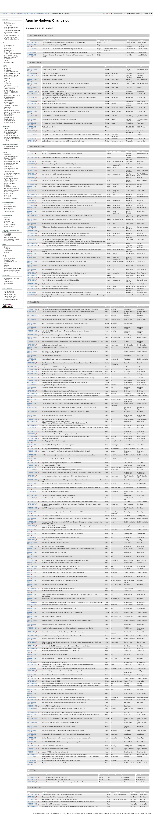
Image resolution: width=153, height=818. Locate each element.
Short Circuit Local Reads (12, 95)
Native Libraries (8, 47)
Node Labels (8, 166)
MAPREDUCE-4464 (32, 223)
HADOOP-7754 (32, 794)
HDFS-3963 (31, 434)
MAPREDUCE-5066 (32, 702)
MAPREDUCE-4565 (32, 197)
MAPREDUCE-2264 (32, 605)
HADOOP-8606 (32, 380)
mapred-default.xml (10, 296)
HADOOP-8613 (32, 382)
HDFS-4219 (31, 101)
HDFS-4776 (31, 131)
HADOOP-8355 (32, 315)
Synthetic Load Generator (12, 112)
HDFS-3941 (31, 97)
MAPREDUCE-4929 (32, 591)
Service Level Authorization (12, 53)
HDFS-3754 (31, 391)
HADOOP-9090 (32, 103)
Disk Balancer (8, 115)
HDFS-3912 (31, 797)
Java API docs (8, 281)
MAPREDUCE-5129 (32, 127)
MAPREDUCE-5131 (32, 694)
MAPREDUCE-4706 (32, 455)
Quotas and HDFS (9, 88)
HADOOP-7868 (32, 335)
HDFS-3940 (31, 292)
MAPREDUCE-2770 (32, 220)
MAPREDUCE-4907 (32, 262)
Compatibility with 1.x (10, 132)
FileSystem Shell (9, 29)
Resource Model (9, 165)
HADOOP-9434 (32, 277)
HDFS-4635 (31, 280)
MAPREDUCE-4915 (32, 557)
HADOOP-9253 (32, 284)
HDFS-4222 (31, 642)
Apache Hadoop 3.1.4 (46, 13)
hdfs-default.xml (9, 293)
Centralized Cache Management (9, 98)
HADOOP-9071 (32, 288)
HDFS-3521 (31, 174)
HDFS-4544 (31, 671)
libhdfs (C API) (8, 90)
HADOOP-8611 (32, 393)
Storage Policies (9, 109)
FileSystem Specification (11, 39)
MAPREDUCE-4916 (32, 549)
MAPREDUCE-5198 (32, 734)
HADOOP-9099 (32, 683)
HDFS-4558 (31, 681)
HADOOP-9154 (32, 636)
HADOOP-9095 (32, 508)
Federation (7, 78)
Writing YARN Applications (12, 173)
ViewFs (6, 80)
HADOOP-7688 (32, 215)
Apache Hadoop (118, 13)
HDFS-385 (30, 154)
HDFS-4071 (31, 799)
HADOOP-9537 (32, 746)
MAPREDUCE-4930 (32, 573)
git (109, 13)
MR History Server (9, 148)
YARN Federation (9, 192)
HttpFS (6, 93)
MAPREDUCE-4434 (32, 621)
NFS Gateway (8, 100)
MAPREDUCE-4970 (32, 624)
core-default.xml (9, 291)
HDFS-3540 (31, 476)
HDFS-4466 (31, 632)
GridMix (6, 265)
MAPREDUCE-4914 (32, 553)
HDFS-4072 (31, 470)
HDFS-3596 (31, 180)
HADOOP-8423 (32, 374)
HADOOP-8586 (32, 367)
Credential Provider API (11, 57)
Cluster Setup (8, 25)
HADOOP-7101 (32, 309)
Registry (6, 185)
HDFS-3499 (31, 760)
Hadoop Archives (9, 260)
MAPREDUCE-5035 (32, 655)
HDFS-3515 (31, 73)
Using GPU (7, 195)
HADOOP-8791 (32, 448)
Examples (7, 248)
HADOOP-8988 (32, 91)
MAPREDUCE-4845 (32, 254)
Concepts (7, 221)
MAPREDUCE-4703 (32, 250)
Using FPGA (8, 197)
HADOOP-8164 (32, 42)
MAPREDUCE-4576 (32, 416)
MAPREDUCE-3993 (32, 359)
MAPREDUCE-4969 (32, 609)
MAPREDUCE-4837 (32, 269)
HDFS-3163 (31, 168)
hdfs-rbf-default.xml (10, 294)
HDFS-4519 (31, 668)
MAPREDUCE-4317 (32, 348)
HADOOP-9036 (32, 501)
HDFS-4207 (31, 504)
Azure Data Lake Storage (12, 239)
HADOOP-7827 (32, 465)
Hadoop (13, 13)
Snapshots (7, 82)
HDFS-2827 (31, 311)
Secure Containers (9, 183)
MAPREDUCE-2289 (32, 338)
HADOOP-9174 (32, 777)
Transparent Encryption (11, 105)
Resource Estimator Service (12, 268)
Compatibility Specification (12, 30)
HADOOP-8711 (32, 194)
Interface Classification (11, 37)
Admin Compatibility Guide (12, 35)
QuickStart (7, 219)
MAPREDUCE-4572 (32, 404)
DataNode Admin (9, 119)
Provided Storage (9, 122)
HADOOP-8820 (32, 93)
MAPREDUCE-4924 (32, 577)
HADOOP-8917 (32, 648)
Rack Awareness (9, 50)
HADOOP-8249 (32, 341)
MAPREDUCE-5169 (32, 715)
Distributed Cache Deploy (12, 137)
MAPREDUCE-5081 (32, 119)
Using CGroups (8, 181)
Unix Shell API (8, 283)
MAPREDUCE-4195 (32, 324)
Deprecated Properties (11, 299)
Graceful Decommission (11, 188)
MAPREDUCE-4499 (32, 212)
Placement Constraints (11, 198)
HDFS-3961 (31, 427)
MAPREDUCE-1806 (32, 484)
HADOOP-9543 (32, 748)
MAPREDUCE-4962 (32, 599)
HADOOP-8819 (32, 421)
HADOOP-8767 (32, 419)
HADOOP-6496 (32, 463)
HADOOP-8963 (32, 495)
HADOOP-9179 (32, 546)
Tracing (6, 60)
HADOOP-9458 (32, 718)
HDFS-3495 (31, 141)
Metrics (6, 285)
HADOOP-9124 (32, 628)
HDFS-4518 (31, 662)
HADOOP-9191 (32, 566)
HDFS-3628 (31, 363)
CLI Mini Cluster (9, 45)
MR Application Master (11, 146)
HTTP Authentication (10, 55)
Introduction (7, 205)
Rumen (6, 267)
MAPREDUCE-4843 (32, 613)
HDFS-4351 (31, 560)
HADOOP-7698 (32, 438)
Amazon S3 (7, 235)
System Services (9, 226)
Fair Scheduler (8, 159)
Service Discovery (9, 224)
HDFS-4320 (31, 257)
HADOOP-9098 (32, 516)
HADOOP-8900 (32, 480)
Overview (7, 22)
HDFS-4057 (31, 233)
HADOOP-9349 (32, 664)
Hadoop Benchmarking (11, 272)
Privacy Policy (62, 813)
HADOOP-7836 (32, 371)
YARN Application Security (12, 175)
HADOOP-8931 (32, 231)
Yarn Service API (9, 223)
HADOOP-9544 (32, 752)
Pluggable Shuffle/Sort (11, 135)
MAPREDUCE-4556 (32, 227)
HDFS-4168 (31, 491)
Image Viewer (8, 85)
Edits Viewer (8, 83)
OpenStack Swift (9, 241)
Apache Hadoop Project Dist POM (29, 13)
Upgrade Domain (9, 117)
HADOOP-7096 (32, 157)
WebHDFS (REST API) (11, 92)
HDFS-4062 (31, 239)
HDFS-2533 (31, 164)
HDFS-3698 (31, 436)
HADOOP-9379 (32, 275)
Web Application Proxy (11, 168)
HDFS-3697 (31, 190)
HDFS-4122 (31, 49)
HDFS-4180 (31, 498)
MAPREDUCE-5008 (32, 651)
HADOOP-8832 (32, 431)
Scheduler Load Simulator (12, 270)
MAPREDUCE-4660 (32, 112)
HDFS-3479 (31, 170)
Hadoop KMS (8, 59)
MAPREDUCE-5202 (32, 742)
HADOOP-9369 (32, 678)
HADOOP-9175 (32, 779)
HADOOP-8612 (32, 378)
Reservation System (10, 187)
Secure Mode (8, 52)
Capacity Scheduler (10, 158)
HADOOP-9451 (32, 685)
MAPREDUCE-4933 (32, 659)
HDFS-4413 (31, 697)
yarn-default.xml (9, 298)
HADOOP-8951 (32, 235)
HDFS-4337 (31, 526)
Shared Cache (8, 193)
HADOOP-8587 (32, 369)
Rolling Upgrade (9, 102)
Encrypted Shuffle (9, 133)
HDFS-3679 (31, 385)
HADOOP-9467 (32, 700)
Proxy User (7, 48)
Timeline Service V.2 (10, 171)
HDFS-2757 (31, 407)
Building (6, 252)
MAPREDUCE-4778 (32, 512)
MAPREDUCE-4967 (32, 617)
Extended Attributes (10, 104)
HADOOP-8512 (32, 331)
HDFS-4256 (31, 782)
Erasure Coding (8, 114)
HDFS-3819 (31, 203)
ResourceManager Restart (12, 161)
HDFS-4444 (31, 602)
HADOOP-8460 (32, 319)
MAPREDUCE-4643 (32, 638)
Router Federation (9, 120)
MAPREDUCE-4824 (32, 123)
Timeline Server (8, 170)
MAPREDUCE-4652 (32, 441)
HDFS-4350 (31, 52)
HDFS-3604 (31, 178)
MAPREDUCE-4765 (32, 488)
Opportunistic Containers (11, 190)
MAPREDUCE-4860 (32, 518)
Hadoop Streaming (9, 258)
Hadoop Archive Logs (10, 261)
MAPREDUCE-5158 (32, 730)
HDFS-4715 (31, 708)
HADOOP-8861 (32, 472)
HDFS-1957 (31, 161)
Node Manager (8, 208)
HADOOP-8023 (32, 75)
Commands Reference (11, 27)
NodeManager (8, 176)
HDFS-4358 (31, 540)
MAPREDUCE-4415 (32, 187)
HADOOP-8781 (32, 411)
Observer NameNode (10, 77)
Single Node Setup (9, 24)
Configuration (8, 250)
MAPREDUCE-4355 (32, 80)
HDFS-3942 (31, 107)
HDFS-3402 (31, 467)
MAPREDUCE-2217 (32, 530)
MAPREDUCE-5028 (32, 763)
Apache (5, 13)
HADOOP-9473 (32, 706)
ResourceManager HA (11, 163)
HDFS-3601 (31, 138)
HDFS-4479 (31, 646)
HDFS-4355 (31, 537)
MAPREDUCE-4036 (32, 387)
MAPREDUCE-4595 (32, 396)
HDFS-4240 (31, 756)
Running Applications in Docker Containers (11, 179)
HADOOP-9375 (32, 754)
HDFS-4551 (31, 273)
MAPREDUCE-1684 (32, 400)
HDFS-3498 (31, 295)
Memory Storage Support (11, 110)
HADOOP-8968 (32, 246)
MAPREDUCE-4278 (32, 563)
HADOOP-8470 (32, 806)
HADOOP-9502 (32, 722)
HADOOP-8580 (32, 588)
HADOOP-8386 (32, 451)
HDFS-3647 (31, 184)
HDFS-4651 (31, 286)
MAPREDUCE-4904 (32, 543)
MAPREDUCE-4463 (32, 690)
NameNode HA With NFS (12, 75)
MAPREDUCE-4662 (32, 445)
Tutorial (6, 128)
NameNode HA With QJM (12, 73)
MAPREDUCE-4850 (32, 569)
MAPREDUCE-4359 (32, 355)
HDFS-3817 (31, 200)
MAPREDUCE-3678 (32, 88)
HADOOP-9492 (32, 712)
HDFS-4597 (31, 115)
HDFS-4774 (31, 135)
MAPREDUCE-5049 (32, 675)
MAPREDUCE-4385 (32, 352)
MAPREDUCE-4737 (32, 55)
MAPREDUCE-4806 (32, 522)
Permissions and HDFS (11, 87)
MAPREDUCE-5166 (32, 727)
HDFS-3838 (31, 205)
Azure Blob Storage (10, 237)
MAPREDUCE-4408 (32, 208)
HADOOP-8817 (32, 801)
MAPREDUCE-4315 (32, 581)
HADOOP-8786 (32, 425)
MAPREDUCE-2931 (32, 266)
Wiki (104, 13)
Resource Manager (10, 206)
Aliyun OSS (7, 234)
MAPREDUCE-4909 (32, 534)
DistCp (6, 263)
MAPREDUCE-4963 (32, 595)
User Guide (7, 70)
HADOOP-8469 (32, 804)
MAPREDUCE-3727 (32, 327)
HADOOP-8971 (32, 243)
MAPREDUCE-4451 (32, 459)
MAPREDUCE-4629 (32, 45)
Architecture (7, 68)
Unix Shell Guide (9, 62)
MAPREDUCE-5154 (32, 738)
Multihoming (7, 107)
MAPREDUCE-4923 (32, 585)
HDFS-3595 (31, 345)
